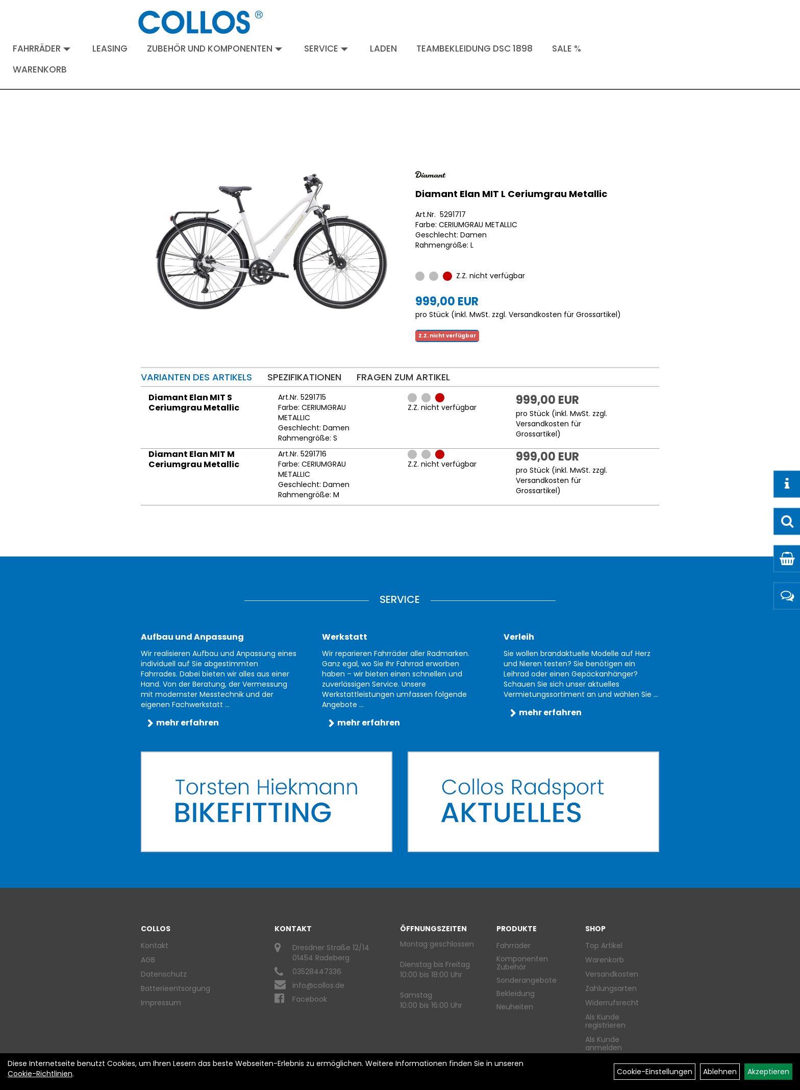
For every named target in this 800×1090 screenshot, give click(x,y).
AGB (148, 960)
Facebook (309, 999)
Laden (383, 48)
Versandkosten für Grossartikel (563, 314)
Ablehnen (720, 1072)
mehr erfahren (187, 723)
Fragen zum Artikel (403, 377)
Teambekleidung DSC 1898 (474, 48)
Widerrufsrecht (612, 1003)
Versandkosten (611, 974)
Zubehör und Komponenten (214, 48)
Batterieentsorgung (175, 988)
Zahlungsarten (611, 988)
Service (326, 48)
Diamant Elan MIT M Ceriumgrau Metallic (193, 459)
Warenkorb (40, 69)
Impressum (161, 1003)
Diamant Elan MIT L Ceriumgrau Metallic (511, 193)
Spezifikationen (304, 377)
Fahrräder (41, 48)
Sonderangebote (526, 980)
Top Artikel (603, 945)
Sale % (566, 48)
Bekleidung (515, 993)
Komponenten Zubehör (522, 963)
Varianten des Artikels (196, 377)
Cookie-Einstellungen (654, 1072)
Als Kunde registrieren (605, 1021)
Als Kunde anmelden (603, 1043)
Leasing (110, 48)
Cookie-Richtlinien (40, 1074)
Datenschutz (164, 974)
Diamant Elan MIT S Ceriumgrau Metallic (193, 403)
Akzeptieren (768, 1072)
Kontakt (154, 945)
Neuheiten (514, 1007)
